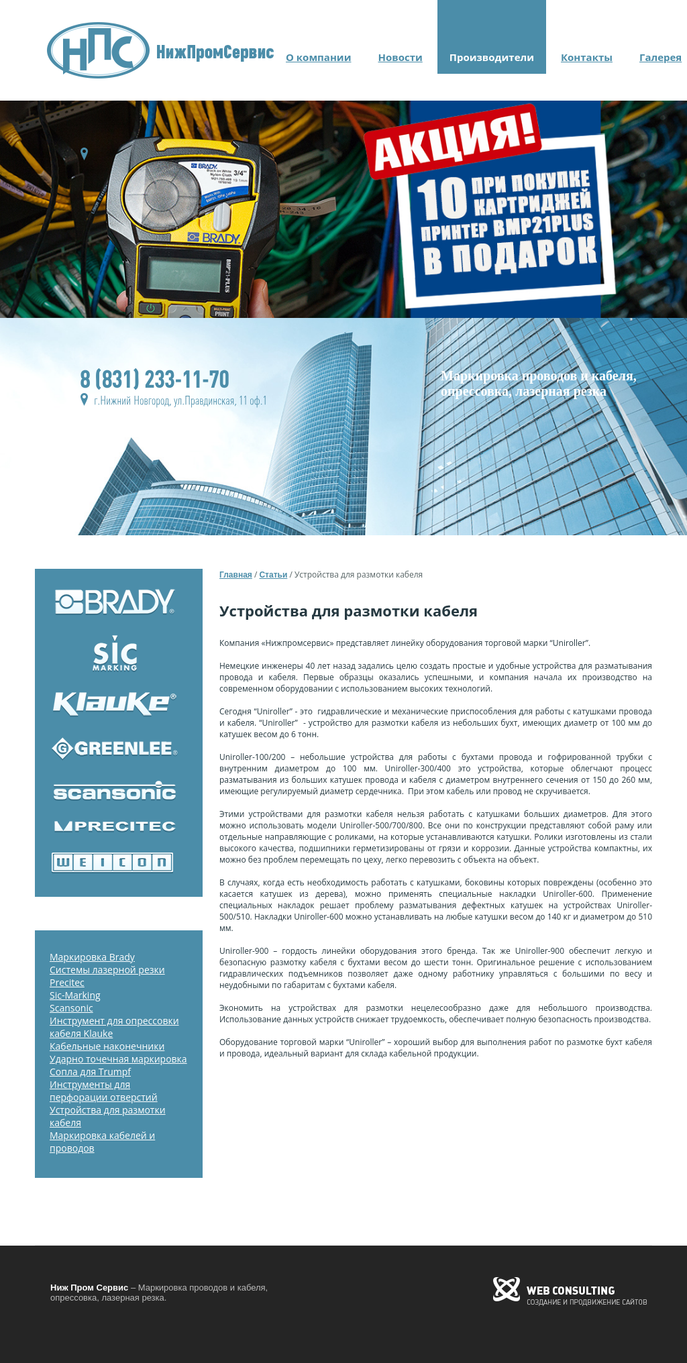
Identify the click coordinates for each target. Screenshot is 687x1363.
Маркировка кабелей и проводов (102, 1141)
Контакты (587, 57)
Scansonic (71, 1007)
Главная (235, 575)
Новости (400, 57)
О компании (318, 57)
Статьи (273, 575)
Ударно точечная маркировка (118, 1058)
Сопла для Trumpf (90, 1071)
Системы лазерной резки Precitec (107, 976)
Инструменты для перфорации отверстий (104, 1090)
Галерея (660, 57)
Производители (492, 57)
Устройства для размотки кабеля (108, 1116)
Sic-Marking (75, 995)
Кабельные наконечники (107, 1046)
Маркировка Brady (92, 956)
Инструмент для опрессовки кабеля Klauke (114, 1027)
